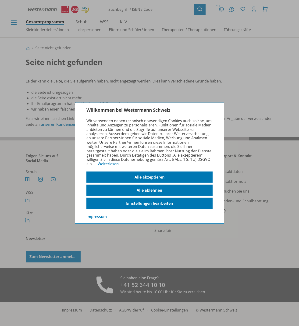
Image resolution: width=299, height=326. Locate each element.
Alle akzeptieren (150, 177)
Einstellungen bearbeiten (149, 203)
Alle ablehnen (149, 190)
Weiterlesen (108, 163)
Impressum (96, 216)
